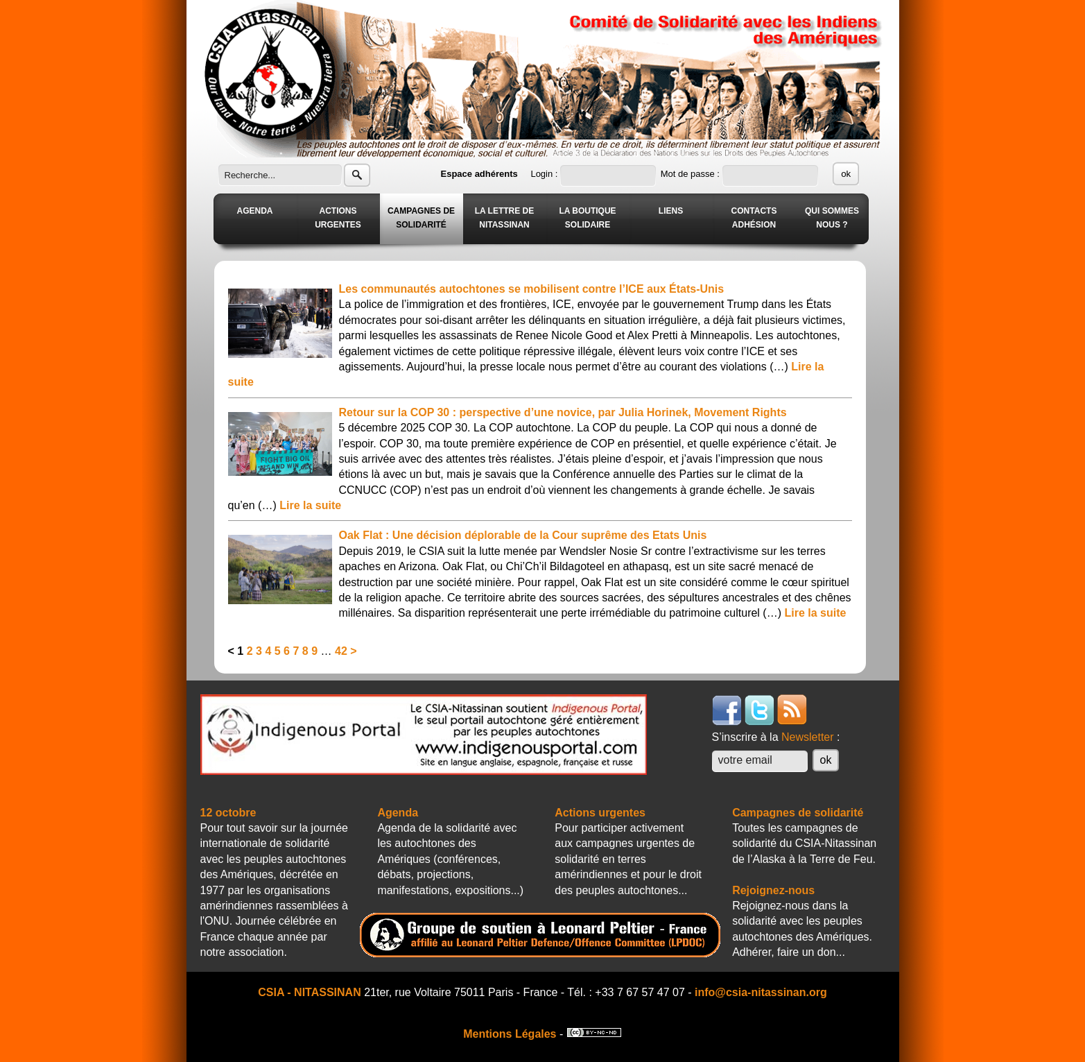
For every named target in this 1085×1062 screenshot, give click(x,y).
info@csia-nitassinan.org (761, 992)
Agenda (397, 813)
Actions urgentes (600, 813)
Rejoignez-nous (773, 890)
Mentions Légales (509, 1034)
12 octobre (228, 813)
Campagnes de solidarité (797, 813)
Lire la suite (310, 505)
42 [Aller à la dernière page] (341, 651)
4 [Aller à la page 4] (268, 651)
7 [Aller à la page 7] (296, 651)
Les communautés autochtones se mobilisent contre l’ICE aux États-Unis (531, 289)
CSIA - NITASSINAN (309, 992)
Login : (545, 174)
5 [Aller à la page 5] (278, 651)
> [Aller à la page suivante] (353, 651)
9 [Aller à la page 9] (314, 651)
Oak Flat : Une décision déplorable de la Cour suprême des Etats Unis (523, 535)
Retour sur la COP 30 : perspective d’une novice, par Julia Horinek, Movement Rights (563, 412)
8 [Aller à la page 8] (305, 651)
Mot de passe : (691, 174)
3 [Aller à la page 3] (259, 651)
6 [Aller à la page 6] (287, 651)
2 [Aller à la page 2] (250, 651)
